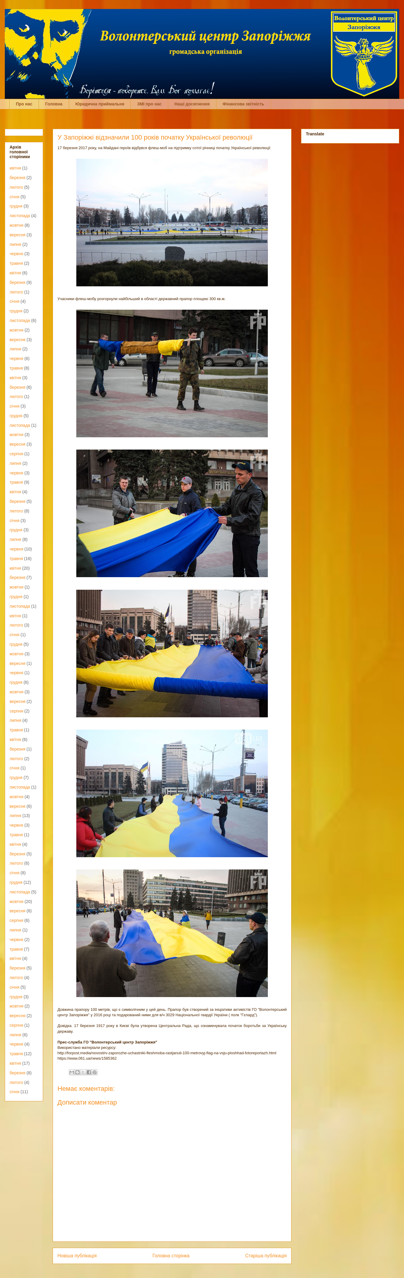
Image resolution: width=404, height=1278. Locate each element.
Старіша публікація (266, 1255)
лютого (16, 187)
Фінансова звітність (243, 104)
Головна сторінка (171, 1255)
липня (15, 244)
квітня (15, 168)
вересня (17, 234)
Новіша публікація (77, 1255)
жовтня (16, 225)
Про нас (24, 104)
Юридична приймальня (99, 104)
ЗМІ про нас (149, 104)
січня (14, 196)
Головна (54, 104)
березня (17, 177)
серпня (16, 453)
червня (16, 253)
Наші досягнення (192, 104)
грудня (16, 206)
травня (16, 263)
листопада (20, 215)
